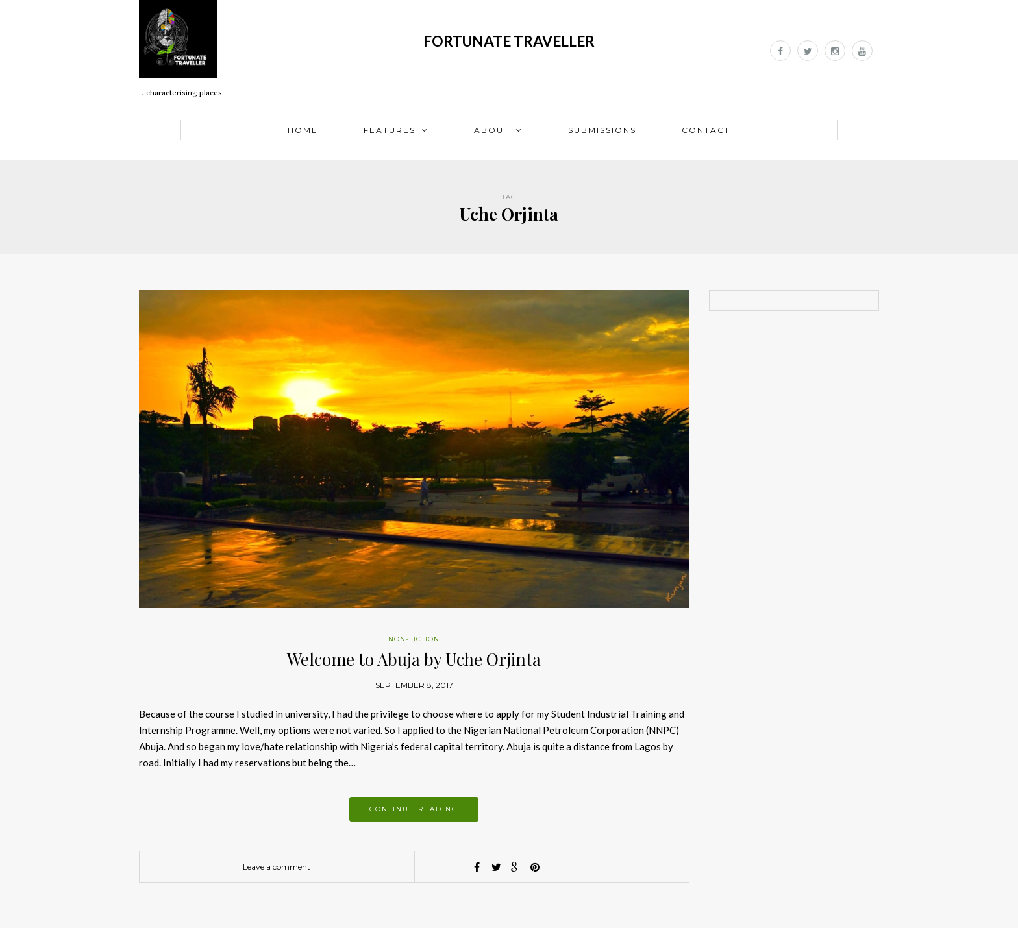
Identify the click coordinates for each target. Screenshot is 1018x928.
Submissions (602, 130)
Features (390, 130)
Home (303, 130)
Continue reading (413, 809)
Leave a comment (276, 867)
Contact (706, 130)
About (492, 130)
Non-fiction (414, 639)
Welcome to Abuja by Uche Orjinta (414, 659)
